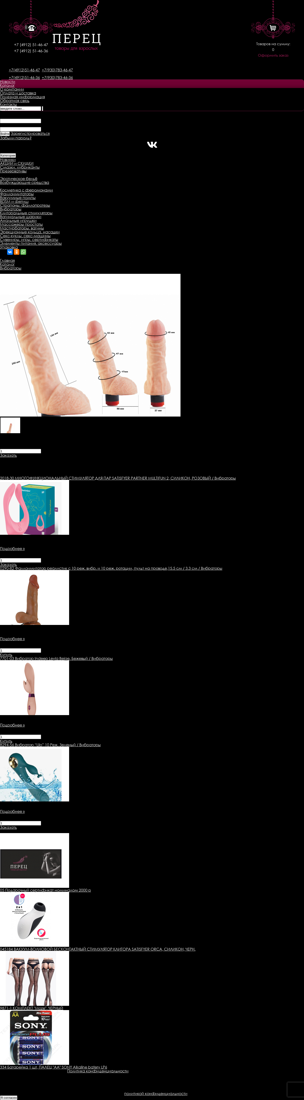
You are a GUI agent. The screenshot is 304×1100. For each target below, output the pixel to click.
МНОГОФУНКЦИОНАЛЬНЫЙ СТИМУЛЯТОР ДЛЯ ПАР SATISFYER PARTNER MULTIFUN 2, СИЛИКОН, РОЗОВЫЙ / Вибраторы (118, 478)
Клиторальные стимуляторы (26, 213)
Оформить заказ (273, 55)
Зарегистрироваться (30, 133)
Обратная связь (14, 100)
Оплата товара (91, 459)
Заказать (8, 455)
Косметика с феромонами (26, 190)
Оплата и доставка (18, 93)
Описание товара (17, 459)
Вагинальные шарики (20, 216)
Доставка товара (56, 459)
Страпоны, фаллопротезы (25, 205)
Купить (6, 654)
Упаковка (9, 247)
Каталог (7, 85)
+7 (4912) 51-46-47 (31, 45)
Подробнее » (12, 548)
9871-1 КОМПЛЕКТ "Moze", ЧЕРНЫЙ (31, 1008)
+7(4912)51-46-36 (24, 77)
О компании (12, 89)
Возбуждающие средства (24, 182)
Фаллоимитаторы (17, 194)
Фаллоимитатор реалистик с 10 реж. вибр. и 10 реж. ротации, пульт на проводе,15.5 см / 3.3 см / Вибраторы (111, 568)
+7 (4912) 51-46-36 (31, 51)
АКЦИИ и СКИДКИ (16, 163)
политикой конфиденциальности (155, 1093)
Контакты (8, 104)
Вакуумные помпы (18, 197)
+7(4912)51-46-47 (24, 70)
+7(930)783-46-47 (57, 70)
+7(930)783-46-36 (57, 77)
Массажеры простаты (21, 224)
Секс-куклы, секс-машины (25, 235)
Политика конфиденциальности (97, 1071)
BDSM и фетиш (14, 201)
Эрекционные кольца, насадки (30, 232)
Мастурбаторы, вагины (22, 228)
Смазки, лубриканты (20, 167)
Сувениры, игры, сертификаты (29, 239)
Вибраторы (10, 209)
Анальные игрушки (18, 220)
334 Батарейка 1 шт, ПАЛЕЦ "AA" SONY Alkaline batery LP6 (53, 1067)
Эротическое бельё (18, 178)
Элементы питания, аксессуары (31, 243)
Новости (7, 81)
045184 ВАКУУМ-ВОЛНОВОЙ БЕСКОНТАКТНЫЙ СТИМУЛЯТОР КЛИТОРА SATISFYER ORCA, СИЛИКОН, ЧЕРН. (97, 949)
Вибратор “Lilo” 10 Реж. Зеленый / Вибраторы (50, 744)
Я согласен (8, 1098)
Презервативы (13, 171)
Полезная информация (22, 96)
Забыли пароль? (16, 138)
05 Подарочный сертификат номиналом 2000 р (45, 890)
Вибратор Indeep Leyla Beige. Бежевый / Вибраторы (56, 658)
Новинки (8, 159)
